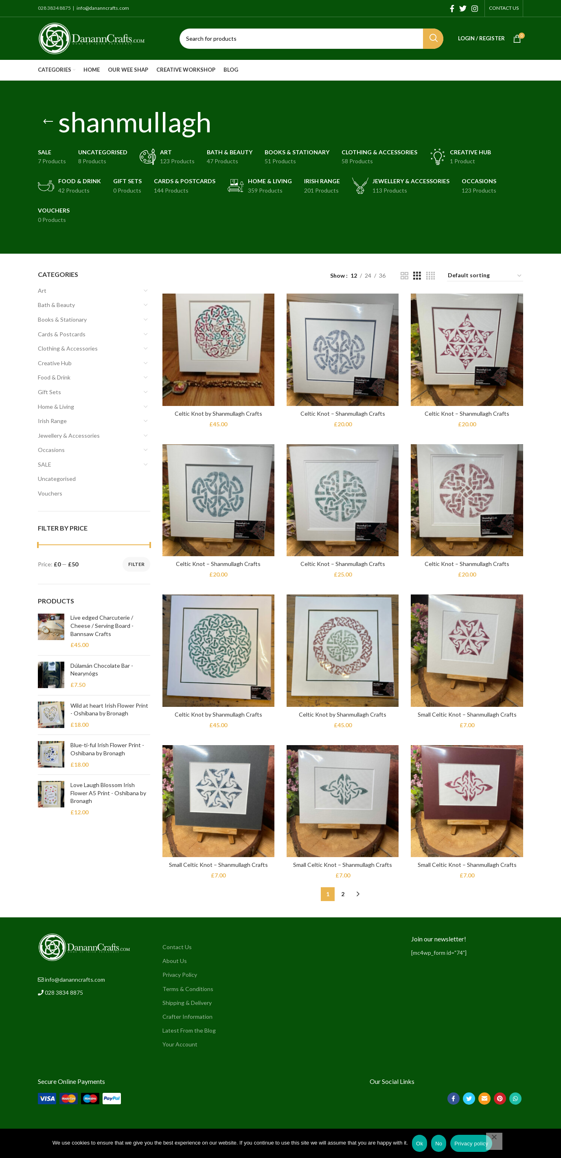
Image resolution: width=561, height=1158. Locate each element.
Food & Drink (54, 377)
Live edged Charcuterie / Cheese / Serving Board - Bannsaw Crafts (102, 625)
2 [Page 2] (342, 893)
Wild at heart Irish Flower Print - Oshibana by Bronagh (109, 709)
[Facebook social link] (452, 8)
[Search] (311, 39)
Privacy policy (471, 1143)
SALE (44, 464)
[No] (494, 1141)
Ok (419, 1143)
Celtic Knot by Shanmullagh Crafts (218, 413)
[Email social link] (484, 1098)
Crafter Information (187, 1016)
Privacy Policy (179, 974)
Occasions (51, 449)
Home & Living (56, 406)
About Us (174, 960)
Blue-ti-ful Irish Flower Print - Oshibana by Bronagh (107, 749)
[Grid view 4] (430, 276)
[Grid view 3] (417, 276)
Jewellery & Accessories (69, 435)
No (438, 1143)
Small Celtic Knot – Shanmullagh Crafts (467, 714)
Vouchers (50, 493)
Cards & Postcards (61, 334)
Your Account (179, 1044)
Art (42, 290)
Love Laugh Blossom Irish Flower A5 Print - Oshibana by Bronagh (108, 792)
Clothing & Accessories (68, 348)
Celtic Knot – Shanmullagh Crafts (342, 413)
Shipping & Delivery (187, 1002)
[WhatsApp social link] (515, 1098)
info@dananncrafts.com (102, 8)
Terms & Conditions (187, 988)
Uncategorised (57, 478)
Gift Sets (49, 391)
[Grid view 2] (404, 276)
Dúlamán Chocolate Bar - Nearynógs (101, 669)
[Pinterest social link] (500, 1098)
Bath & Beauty (56, 304)
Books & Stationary (62, 319)
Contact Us (177, 946)
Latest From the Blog (189, 1030)
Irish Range (52, 420)
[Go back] (48, 122)
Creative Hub (55, 363)
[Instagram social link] (474, 8)
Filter (136, 564)
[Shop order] (485, 275)
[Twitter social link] (463, 8)
